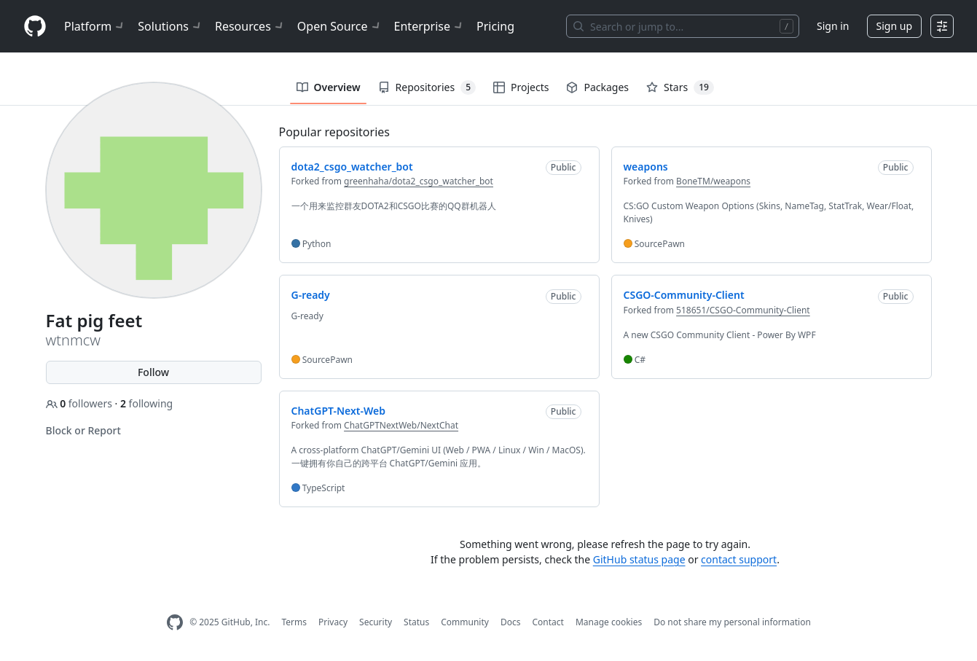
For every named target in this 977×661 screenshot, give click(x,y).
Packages (597, 87)
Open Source (339, 26)
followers (80, 403)
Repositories (427, 87)
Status (416, 622)
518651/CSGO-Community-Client (743, 310)
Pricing (495, 26)
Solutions (170, 26)
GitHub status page (639, 559)
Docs (511, 622)
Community (465, 622)
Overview (329, 87)
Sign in (833, 26)
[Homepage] (35, 27)
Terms (294, 622)
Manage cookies (609, 622)
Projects (521, 87)
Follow (153, 372)
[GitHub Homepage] (175, 623)
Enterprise (429, 26)
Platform (95, 26)
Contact (547, 622)
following (146, 403)
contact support (739, 559)
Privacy (333, 622)
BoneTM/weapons (713, 181)
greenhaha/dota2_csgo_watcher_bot (418, 181)
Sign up (894, 26)
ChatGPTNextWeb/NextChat (401, 425)
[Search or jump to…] (683, 26)
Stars (680, 87)
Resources (250, 26)
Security (375, 622)
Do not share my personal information (732, 622)
